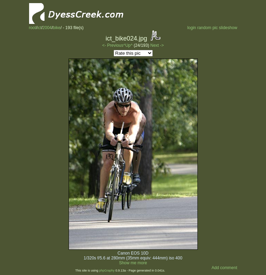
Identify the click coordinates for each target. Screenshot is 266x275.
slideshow (228, 27)
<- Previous (112, 45)
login (191, 27)
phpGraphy (107, 270)
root (32, 27)
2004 (47, 27)
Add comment (224, 267)
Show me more (133, 262)
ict (39, 27)
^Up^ (128, 45)
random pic (207, 27)
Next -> (157, 45)
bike (57, 27)
